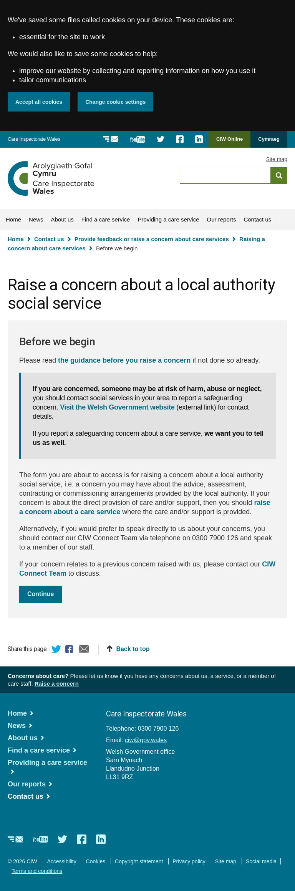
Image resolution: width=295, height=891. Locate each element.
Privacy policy (189, 861)
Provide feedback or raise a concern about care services (152, 239)
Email (84, 650)
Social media (261, 861)
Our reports (221, 219)
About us (62, 219)
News (36, 219)
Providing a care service (168, 219)
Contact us (257, 219)
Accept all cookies (38, 102)
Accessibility (61, 861)
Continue (40, 594)
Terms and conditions (37, 871)
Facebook (70, 650)
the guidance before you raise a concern (124, 360)
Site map (276, 159)
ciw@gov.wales (146, 740)
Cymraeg (269, 139)
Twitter (56, 650)
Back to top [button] (132, 649)
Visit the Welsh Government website (117, 407)
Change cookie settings (115, 102)
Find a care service (105, 219)
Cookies (96, 861)
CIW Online (229, 142)
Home (13, 219)
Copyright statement (139, 861)
